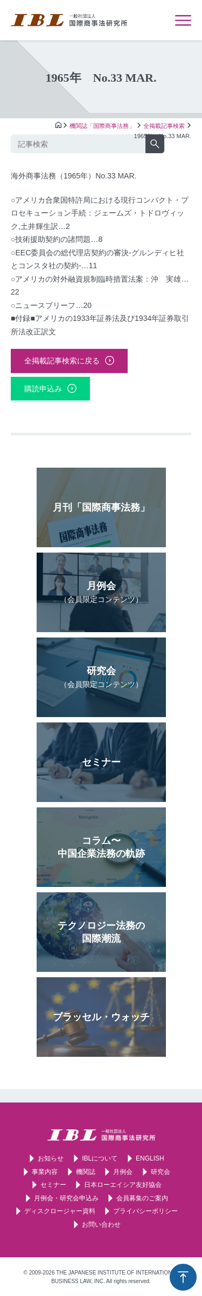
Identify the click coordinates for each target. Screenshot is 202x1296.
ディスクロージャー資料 (59, 1211)
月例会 (101, 592)
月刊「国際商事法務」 (101, 507)
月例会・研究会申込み (66, 1198)
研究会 (101, 677)
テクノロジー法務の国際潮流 (101, 932)
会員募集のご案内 (142, 1198)
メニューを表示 (183, 20)
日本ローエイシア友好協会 (123, 1184)
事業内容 (45, 1172)
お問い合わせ (101, 1224)
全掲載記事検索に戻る (62, 360)
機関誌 (85, 1172)
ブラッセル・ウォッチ (101, 1017)
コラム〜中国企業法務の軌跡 (101, 847)
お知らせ (51, 1158)
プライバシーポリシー (145, 1211)
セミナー (101, 762)
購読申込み (43, 388)
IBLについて (99, 1158)
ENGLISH (150, 1158)
